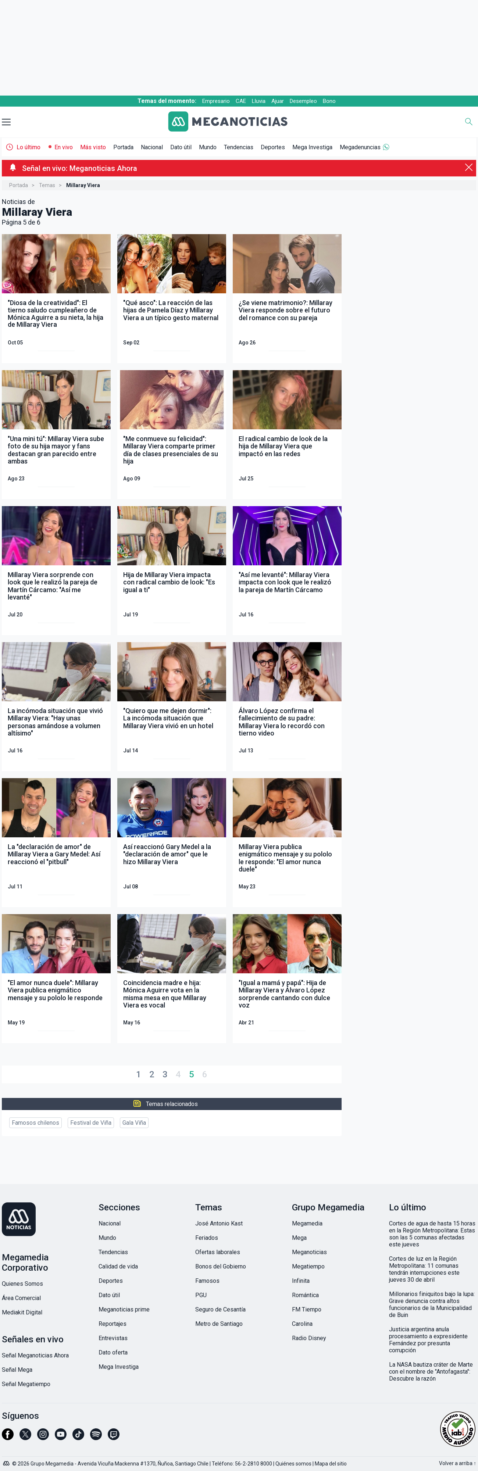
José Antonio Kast (219, 1223)
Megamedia (307, 1223)
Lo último (28, 147)
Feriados (206, 1237)
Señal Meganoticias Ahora (35, 1355)
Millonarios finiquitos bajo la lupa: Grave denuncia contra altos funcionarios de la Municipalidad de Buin (432, 1304)
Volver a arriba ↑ (457, 1463)
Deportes (273, 147)
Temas (47, 185)
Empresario (216, 101)
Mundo (208, 147)
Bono (329, 101)
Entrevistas (113, 1338)
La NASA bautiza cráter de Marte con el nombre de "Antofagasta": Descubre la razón (431, 1371)
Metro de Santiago (219, 1323)
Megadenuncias (360, 147)
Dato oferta (113, 1352)
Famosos (207, 1280)
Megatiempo (308, 1266)
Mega (299, 1237)
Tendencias (238, 147)
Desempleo (303, 101)
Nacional (152, 147)
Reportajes (112, 1323)
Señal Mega (17, 1369)
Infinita (301, 1280)
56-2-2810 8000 (253, 1464)
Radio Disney (309, 1338)
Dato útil (181, 147)
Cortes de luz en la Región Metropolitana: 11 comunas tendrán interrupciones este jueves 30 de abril (424, 1269)
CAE (241, 101)
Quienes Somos (22, 1283)
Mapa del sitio (331, 1464)
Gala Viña (134, 1122)
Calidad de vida (118, 1266)
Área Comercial (21, 1298)
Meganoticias (309, 1252)
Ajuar (277, 101)
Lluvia (258, 101)
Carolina (302, 1323)
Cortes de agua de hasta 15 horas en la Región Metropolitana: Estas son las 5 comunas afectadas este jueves (432, 1234)
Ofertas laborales (217, 1252)
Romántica (305, 1295)
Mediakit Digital (22, 1312)
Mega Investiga (312, 147)
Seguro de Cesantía (220, 1309)
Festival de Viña (90, 1122)
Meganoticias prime (124, 1309)
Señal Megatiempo (26, 1384)
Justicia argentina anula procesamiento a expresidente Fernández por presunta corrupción (428, 1340)
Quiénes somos (293, 1464)
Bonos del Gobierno (220, 1266)
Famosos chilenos (35, 1122)
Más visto (93, 147)
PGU (201, 1295)
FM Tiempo (306, 1309)
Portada (123, 147)
